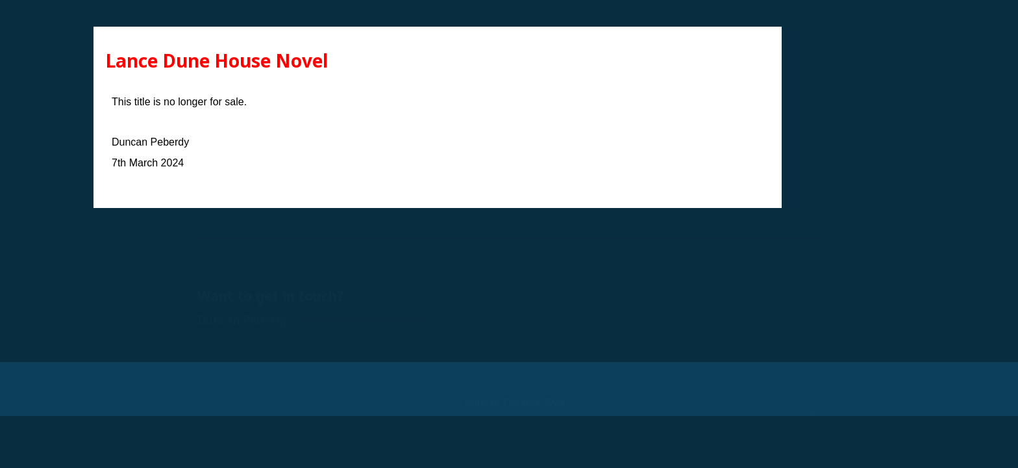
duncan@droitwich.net (362, 294)
